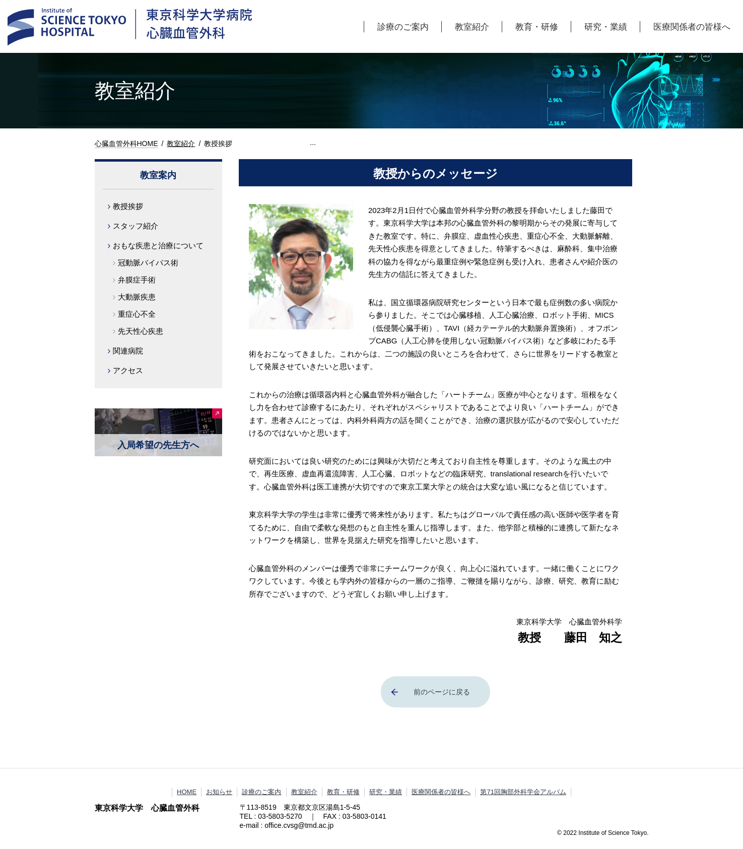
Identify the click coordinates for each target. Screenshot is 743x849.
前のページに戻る (442, 692)
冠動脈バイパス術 (148, 262)
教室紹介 (472, 26)
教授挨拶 (128, 206)
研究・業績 (605, 26)
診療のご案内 (403, 26)
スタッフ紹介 (135, 226)
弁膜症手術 (137, 279)
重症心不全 (137, 314)
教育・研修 (536, 26)
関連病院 (128, 350)
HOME (186, 792)
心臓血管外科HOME (126, 143)
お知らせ (219, 792)
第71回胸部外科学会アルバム (523, 792)
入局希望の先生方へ (158, 445)
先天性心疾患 (140, 331)
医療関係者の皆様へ (691, 26)
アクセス (128, 370)
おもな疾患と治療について (158, 245)
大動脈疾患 (137, 297)
